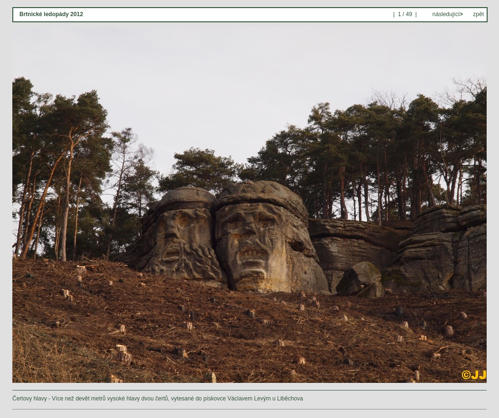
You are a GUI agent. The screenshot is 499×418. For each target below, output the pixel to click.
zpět (478, 14)
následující (447, 14)
